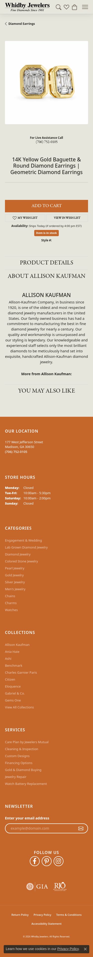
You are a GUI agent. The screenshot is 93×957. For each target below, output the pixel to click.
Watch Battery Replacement (26, 783)
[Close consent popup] (85, 949)
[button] (58, 7)
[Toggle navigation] (85, 7)
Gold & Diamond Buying (23, 770)
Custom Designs (17, 756)
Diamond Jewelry (18, 554)
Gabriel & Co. (15, 693)
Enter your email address (27, 818)
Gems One (13, 700)
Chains (10, 596)
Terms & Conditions (69, 915)
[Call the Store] (16, 451)
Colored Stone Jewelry (21, 561)
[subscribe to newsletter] (81, 828)
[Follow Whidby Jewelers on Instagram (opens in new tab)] (58, 861)
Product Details (46, 263)
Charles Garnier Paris (21, 672)
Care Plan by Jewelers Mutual (27, 742)
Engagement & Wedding (23, 540)
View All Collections (19, 707)
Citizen (10, 679)
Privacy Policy (42, 915)
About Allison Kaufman (47, 276)
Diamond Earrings (21, 24)
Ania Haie (12, 651)
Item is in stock (46, 233)
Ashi (8, 658)
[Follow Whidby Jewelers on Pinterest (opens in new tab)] (47, 861)
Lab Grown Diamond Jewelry (26, 547)
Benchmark (13, 665)
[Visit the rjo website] (60, 886)
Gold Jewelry (14, 575)
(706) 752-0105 (47, 142)
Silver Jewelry (15, 582)
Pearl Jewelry (14, 568)
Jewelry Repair (15, 776)
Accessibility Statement (46, 923)
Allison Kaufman (17, 644)
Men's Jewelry (15, 589)
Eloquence (13, 686)
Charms (11, 603)
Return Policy (20, 915)
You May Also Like (46, 391)
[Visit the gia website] (37, 886)
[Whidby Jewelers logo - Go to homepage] (27, 7)
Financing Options (18, 763)
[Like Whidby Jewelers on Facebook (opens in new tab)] (35, 861)
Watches (11, 610)
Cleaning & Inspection (21, 749)
